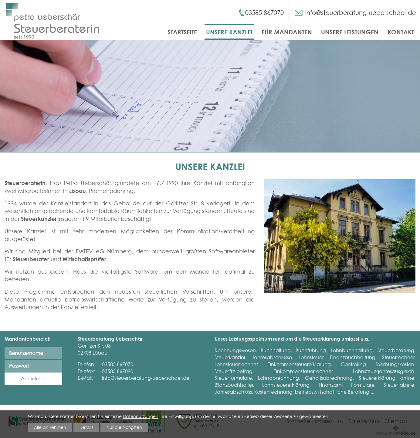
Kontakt (401, 31)
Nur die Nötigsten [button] (124, 427)
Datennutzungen (140, 416)
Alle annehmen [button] (50, 427)
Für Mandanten (287, 31)
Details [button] (86, 427)
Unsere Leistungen (349, 31)
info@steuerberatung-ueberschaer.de (360, 12)
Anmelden (33, 379)
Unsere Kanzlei (229, 31)
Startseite (182, 31)
